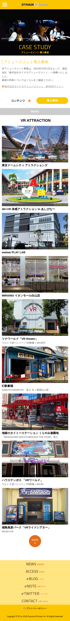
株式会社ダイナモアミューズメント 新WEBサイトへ (33, 86)
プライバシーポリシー (36, 608)
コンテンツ (18, 100)
